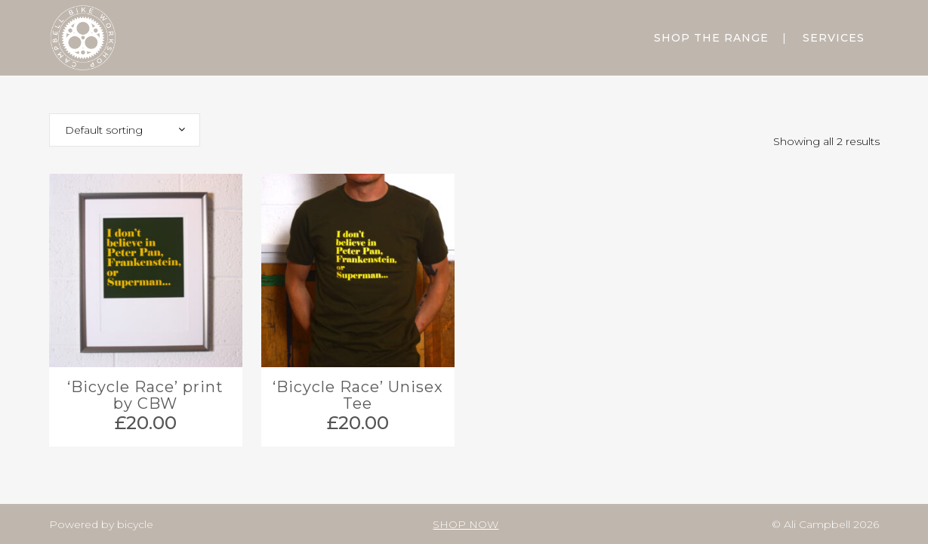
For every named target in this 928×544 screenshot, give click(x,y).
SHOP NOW (465, 524)
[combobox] (124, 130)
